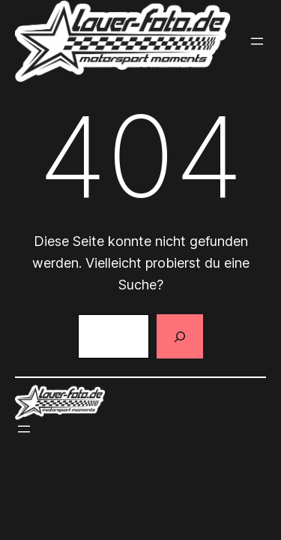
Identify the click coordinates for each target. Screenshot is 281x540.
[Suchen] (180, 336)
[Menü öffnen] (257, 41)
